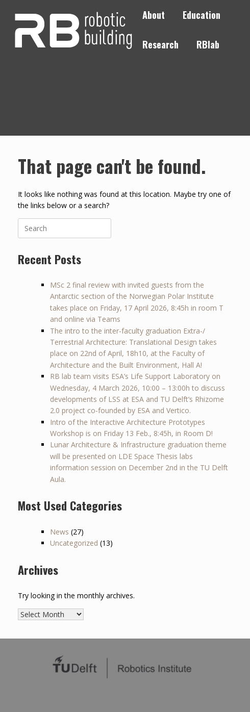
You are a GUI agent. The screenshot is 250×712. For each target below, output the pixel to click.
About (153, 14)
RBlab (207, 44)
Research (160, 44)
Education (201, 14)
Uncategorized (74, 543)
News (59, 532)
